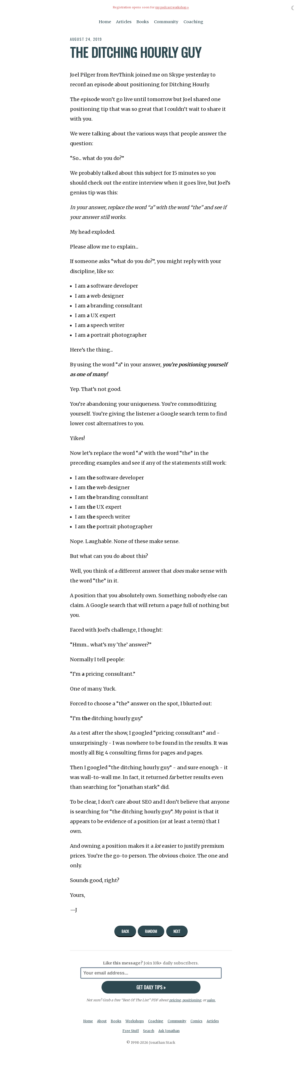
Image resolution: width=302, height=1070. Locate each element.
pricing (174, 1000)
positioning (191, 1000)
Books (142, 21)
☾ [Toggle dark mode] (293, 8)
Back (125, 931)
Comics (207, 1021)
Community (166, 21)
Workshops (143, 1021)
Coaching (193, 21)
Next (176, 931)
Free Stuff (138, 1032)
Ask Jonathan (178, 1032)
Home (105, 21)
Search (157, 1032)
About (108, 1021)
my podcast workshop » (172, 7)
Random (151, 931)
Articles (124, 21)
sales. (211, 1000)
